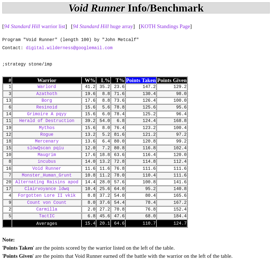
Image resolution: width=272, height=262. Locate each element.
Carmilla (46, 209)
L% (105, 80)
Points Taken (141, 80)
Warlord (47, 87)
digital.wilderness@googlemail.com (69, 48)
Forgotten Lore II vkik (47, 196)
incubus (47, 162)
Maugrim (47, 155)
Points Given (172, 80)
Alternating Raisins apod (46, 182)
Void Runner (46, 169)
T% (120, 80)
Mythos (47, 128)
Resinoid (46, 107)
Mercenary (47, 141)
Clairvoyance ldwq (46, 189)
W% (90, 80)
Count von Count (47, 203)
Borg (47, 101)
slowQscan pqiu (47, 148)
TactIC (47, 216)
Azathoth (46, 94)
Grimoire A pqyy (47, 114)
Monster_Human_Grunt (47, 175)
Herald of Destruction (46, 121)
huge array (103, 26)
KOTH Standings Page (165, 26)
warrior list (34, 26)
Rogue (46, 135)
